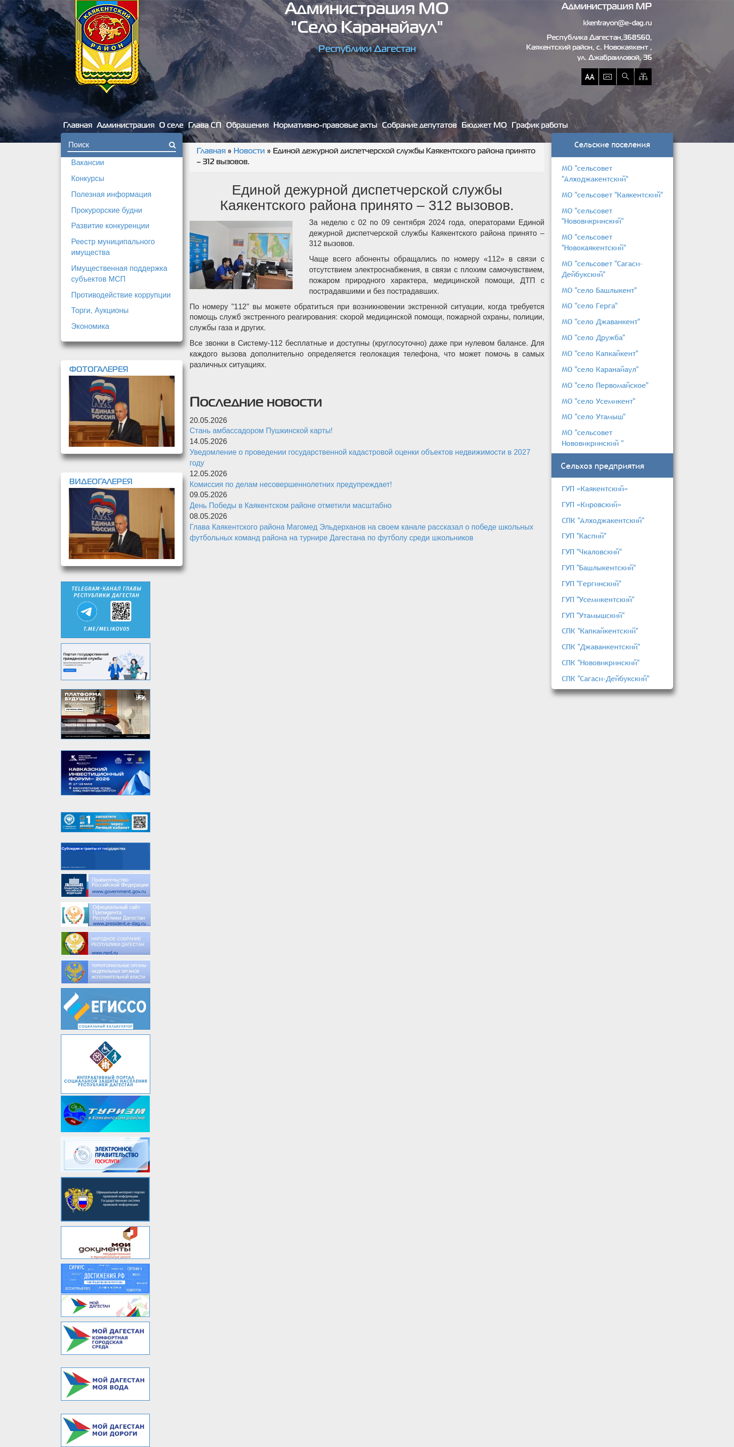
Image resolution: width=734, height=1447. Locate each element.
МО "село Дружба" (593, 337)
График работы (540, 126)
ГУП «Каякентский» (595, 488)
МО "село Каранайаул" (600, 369)
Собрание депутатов (419, 126)
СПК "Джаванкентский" (601, 646)
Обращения (247, 126)
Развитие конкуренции (110, 226)
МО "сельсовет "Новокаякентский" (594, 242)
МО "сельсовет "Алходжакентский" (595, 173)
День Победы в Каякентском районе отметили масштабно (291, 505)
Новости (249, 151)
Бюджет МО (484, 126)
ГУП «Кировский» (591, 504)
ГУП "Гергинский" (591, 583)
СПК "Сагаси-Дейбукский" (605, 678)
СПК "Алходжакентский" (603, 520)
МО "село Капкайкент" (600, 353)
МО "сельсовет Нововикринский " (593, 437)
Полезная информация (111, 194)
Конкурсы (87, 178)
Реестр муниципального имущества (113, 247)
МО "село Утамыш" (593, 416)
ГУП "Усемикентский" (598, 599)
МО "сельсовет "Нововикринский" (593, 215)
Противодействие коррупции (121, 295)
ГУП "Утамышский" (593, 615)
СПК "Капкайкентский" (600, 630)
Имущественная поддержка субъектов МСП (119, 273)
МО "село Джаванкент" (601, 321)
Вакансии (87, 163)
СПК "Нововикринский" (600, 662)
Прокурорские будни (106, 210)
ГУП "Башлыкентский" (599, 567)
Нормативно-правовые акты (325, 126)
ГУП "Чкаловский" (592, 551)
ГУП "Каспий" (584, 536)
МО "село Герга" (589, 305)
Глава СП (204, 126)
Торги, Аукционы (100, 310)
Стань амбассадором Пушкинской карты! (261, 431)
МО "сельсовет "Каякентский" (612, 194)
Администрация (125, 126)
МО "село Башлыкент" (599, 290)
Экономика (90, 326)
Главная (77, 126)
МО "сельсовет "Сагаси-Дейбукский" (602, 268)
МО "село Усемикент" (598, 401)
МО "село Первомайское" (605, 385)
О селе (171, 126)
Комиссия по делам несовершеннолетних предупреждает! (291, 484)
